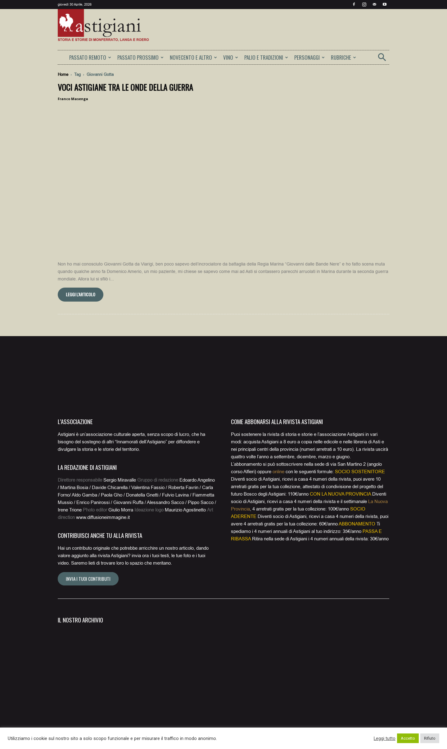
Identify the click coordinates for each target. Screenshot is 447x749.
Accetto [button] (408, 738)
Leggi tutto (384, 738)
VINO (230, 57)
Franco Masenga (73, 98)
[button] (381, 59)
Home (63, 74)
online (278, 458)
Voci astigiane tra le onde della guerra (125, 87)
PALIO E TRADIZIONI (266, 57)
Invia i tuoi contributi (88, 564)
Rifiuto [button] (430, 738)
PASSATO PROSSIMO (140, 57)
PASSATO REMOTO (90, 57)
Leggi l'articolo (80, 280)
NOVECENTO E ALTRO (193, 57)
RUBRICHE (343, 57)
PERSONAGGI (309, 57)
